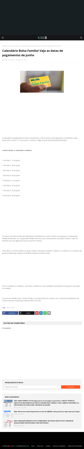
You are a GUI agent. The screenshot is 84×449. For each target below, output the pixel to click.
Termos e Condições (59, 446)
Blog (27, 446)
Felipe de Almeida (9, 60)
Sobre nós (40, 446)
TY (15, 446)
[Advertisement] (42, 17)
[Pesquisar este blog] (32, 387)
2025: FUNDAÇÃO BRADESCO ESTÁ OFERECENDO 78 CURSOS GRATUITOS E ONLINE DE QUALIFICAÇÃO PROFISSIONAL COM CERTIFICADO (43, 422)
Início (33, 446)
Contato (47, 446)
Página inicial (6, 46)
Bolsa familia (16, 46)
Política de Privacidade (75, 446)
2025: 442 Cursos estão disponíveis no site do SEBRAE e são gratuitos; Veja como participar (47, 412)
